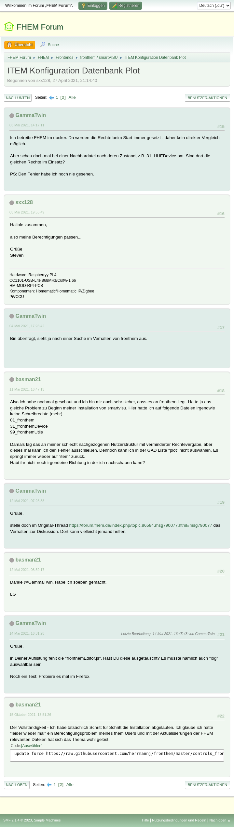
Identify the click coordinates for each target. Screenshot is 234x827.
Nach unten (18, 98)
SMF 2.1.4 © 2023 (17, 820)
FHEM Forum (40, 26)
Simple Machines (47, 820)
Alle (72, 97)
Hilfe (145, 820)
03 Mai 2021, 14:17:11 (26, 125)
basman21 (28, 379)
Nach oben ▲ (220, 820)
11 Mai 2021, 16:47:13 (26, 389)
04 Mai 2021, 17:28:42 (26, 326)
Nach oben (17, 785)
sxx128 (24, 202)
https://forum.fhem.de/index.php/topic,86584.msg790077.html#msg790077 (140, 525)
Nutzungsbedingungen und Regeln (179, 820)
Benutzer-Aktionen (207, 98)
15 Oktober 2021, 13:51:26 (30, 715)
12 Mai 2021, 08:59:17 (26, 570)
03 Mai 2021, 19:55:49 (26, 212)
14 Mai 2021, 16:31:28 (26, 633)
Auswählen (31, 745)
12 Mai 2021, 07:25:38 (26, 501)
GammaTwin (30, 115)
